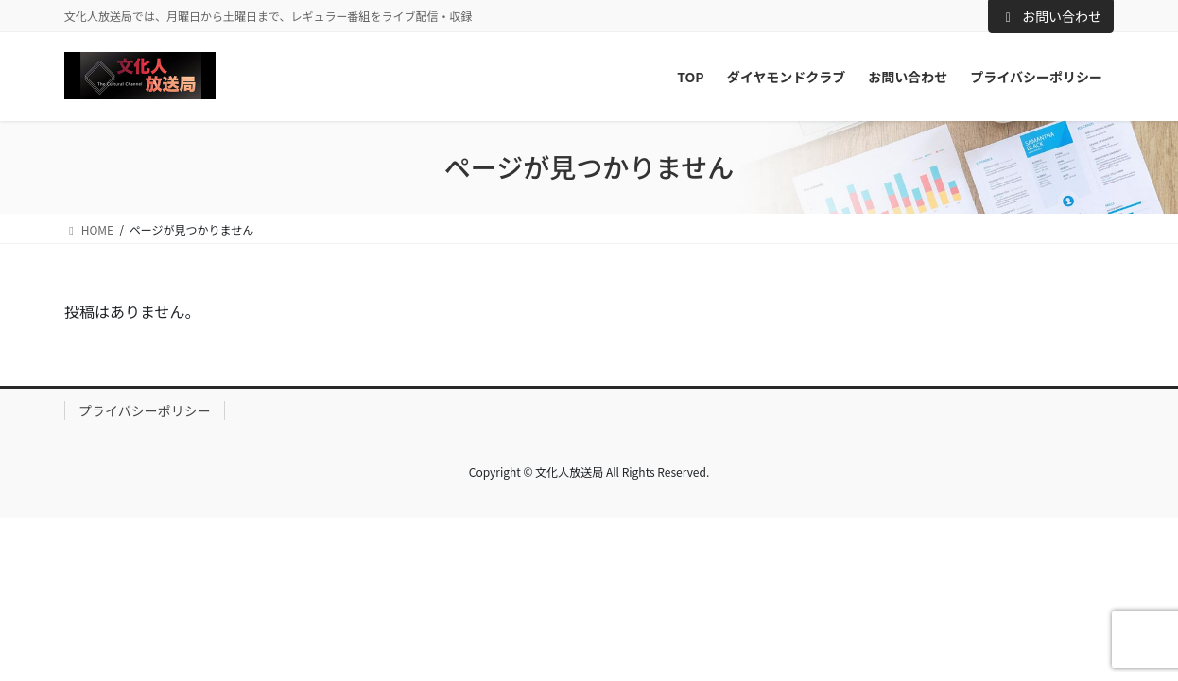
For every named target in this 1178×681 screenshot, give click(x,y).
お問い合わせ (1051, 16)
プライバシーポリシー (144, 410)
